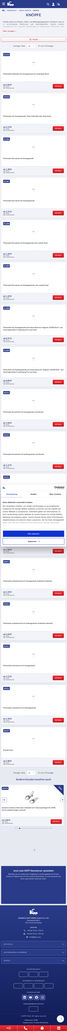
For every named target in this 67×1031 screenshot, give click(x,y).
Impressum (29, 1020)
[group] (33, 805)
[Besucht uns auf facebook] (36, 997)
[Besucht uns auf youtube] (30, 997)
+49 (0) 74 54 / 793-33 (34, 934)
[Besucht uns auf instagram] (42, 997)
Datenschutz (28, 1022)
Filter (33, 39)
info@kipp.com (33, 937)
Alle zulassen (33, 534)
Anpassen (33, 541)
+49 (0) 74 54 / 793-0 (33, 930)
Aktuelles (8, 944)
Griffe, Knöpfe (25, 10)
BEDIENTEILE (12, 10)
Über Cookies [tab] (55, 494)
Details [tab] (33, 494)
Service (7, 960)
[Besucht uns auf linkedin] (24, 997)
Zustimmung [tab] (11, 494)
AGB (36, 1020)
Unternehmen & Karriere (15, 952)
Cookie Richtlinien (41, 1022)
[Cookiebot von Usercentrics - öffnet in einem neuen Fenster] (54, 487)
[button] (15, 828)
